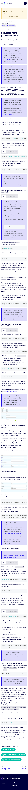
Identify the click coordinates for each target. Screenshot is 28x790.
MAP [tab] (4, 151)
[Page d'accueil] (2, 21)
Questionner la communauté (11, 760)
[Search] (25, 3)
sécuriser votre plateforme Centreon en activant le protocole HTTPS (14, 555)
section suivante (9, 114)
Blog (13, 782)
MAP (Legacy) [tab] (12, 151)
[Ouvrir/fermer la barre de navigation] (2, 3)
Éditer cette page (8, 750)
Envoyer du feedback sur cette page (13, 755)
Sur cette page (6, 29)
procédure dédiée (11, 391)
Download (14, 785)
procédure (7, 59)
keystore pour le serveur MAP (12, 533)
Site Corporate (16, 778)
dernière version (13, 16)
